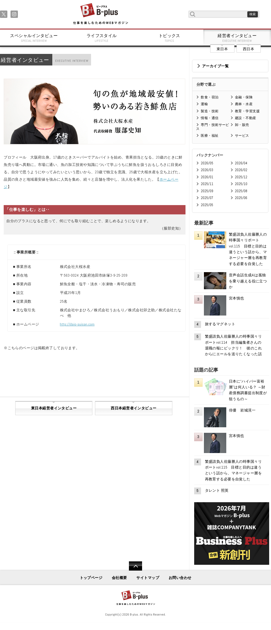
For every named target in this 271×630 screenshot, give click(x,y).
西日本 (248, 49)
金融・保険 (244, 97)
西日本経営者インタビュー (133, 408)
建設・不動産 (245, 118)
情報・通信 (209, 118)
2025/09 (207, 191)
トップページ (91, 577)
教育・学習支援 (247, 111)
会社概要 (119, 577)
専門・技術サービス (212, 127)
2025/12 (241, 177)
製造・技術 (209, 111)
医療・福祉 (209, 135)
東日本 (222, 49)
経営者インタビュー (237, 38)
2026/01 (207, 177)
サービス (242, 135)
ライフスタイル (102, 38)
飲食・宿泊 (209, 97)
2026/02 (241, 170)
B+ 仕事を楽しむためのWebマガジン (100, 14)
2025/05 (207, 205)
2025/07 (207, 198)
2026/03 (207, 170)
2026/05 (207, 163)
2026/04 (241, 163)
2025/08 (241, 191)
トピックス (169, 38)
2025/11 (207, 184)
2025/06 (241, 198)
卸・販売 (242, 125)
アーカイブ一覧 (215, 66)
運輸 (204, 104)
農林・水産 (244, 104)
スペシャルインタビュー (34, 38)
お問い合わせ (180, 577)
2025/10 (241, 184)
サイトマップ (147, 577)
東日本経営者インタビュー (54, 408)
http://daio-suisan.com (77, 324)
